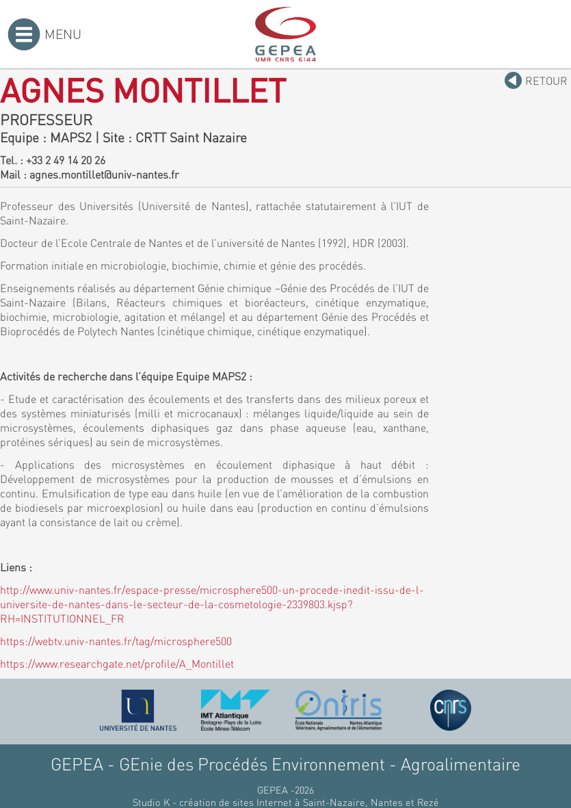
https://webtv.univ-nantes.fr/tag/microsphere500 (116, 641)
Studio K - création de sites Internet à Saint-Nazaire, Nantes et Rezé (286, 802)
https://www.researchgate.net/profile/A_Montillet (117, 663)
